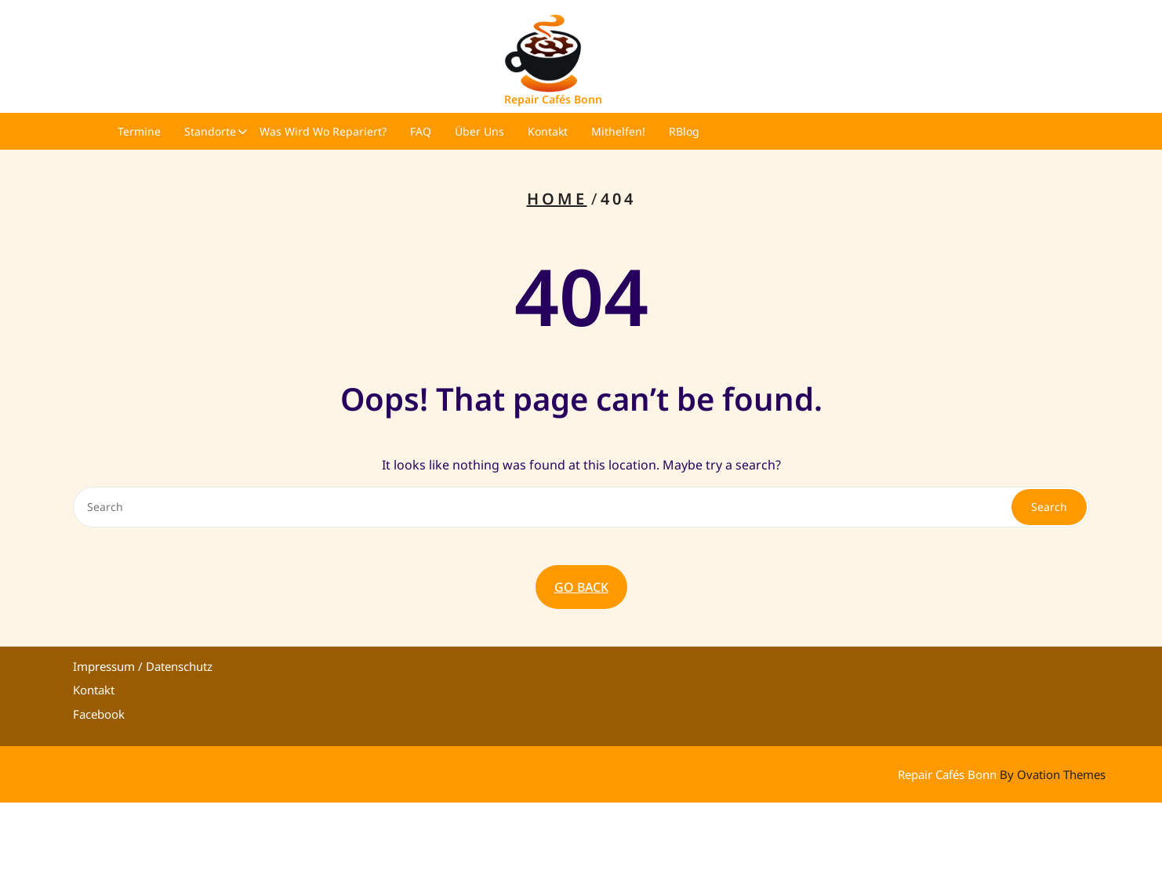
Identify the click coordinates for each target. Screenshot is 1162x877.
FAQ (420, 131)
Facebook (99, 714)
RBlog (684, 131)
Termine (139, 131)
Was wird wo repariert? (323, 131)
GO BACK (581, 587)
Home (557, 198)
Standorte (210, 131)
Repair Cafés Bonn (553, 99)
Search (1049, 506)
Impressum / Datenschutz (142, 666)
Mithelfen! (618, 131)
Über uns (479, 131)
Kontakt (548, 131)
